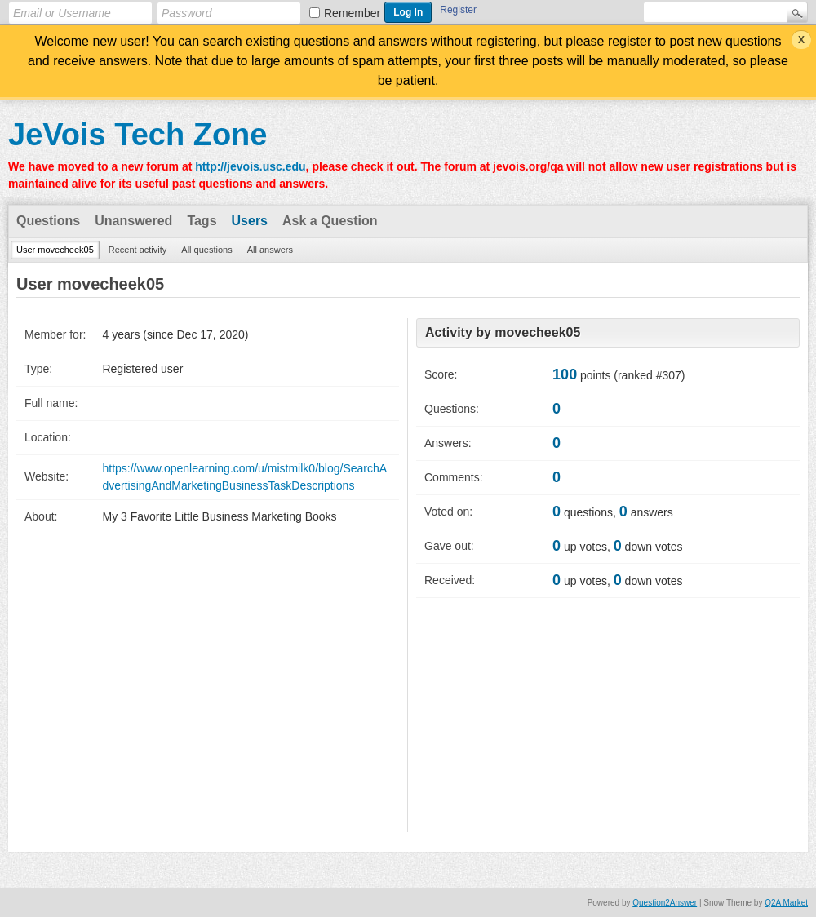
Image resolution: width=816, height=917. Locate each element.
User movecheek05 (55, 250)
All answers (270, 250)
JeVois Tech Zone (137, 134)
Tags (201, 221)
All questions (206, 250)
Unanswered (133, 221)
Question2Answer (664, 902)
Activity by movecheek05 (502, 332)
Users (250, 221)
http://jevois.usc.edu (250, 166)
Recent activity (138, 250)
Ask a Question (329, 221)
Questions (48, 221)
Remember (352, 13)
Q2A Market (786, 902)
